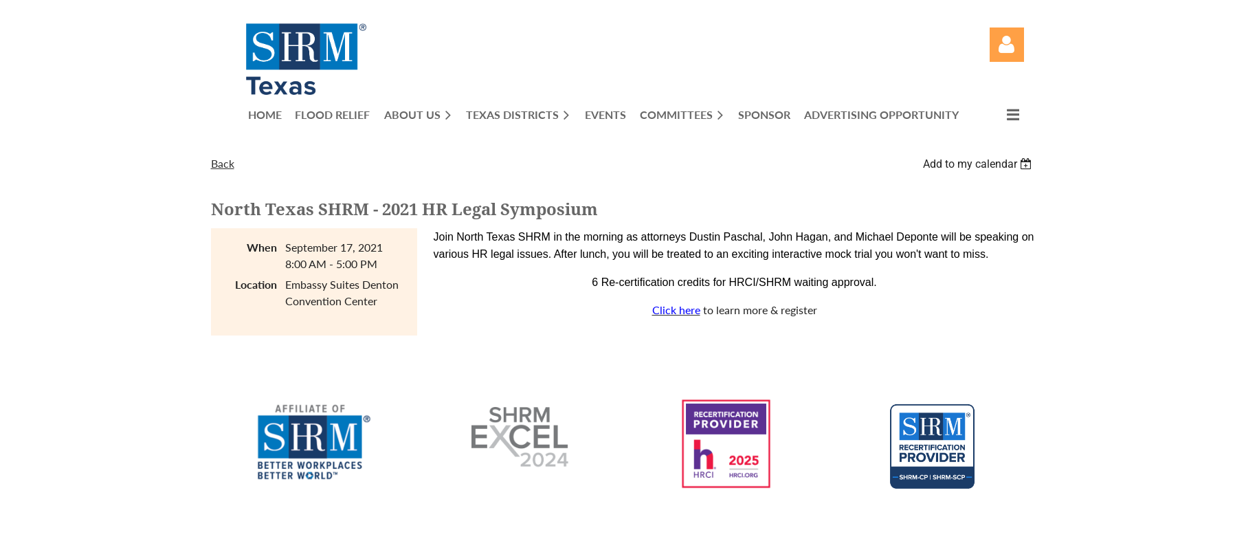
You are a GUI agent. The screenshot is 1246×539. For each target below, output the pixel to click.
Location (256, 284)
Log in (1007, 45)
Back (222, 163)
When (262, 247)
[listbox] (979, 164)
